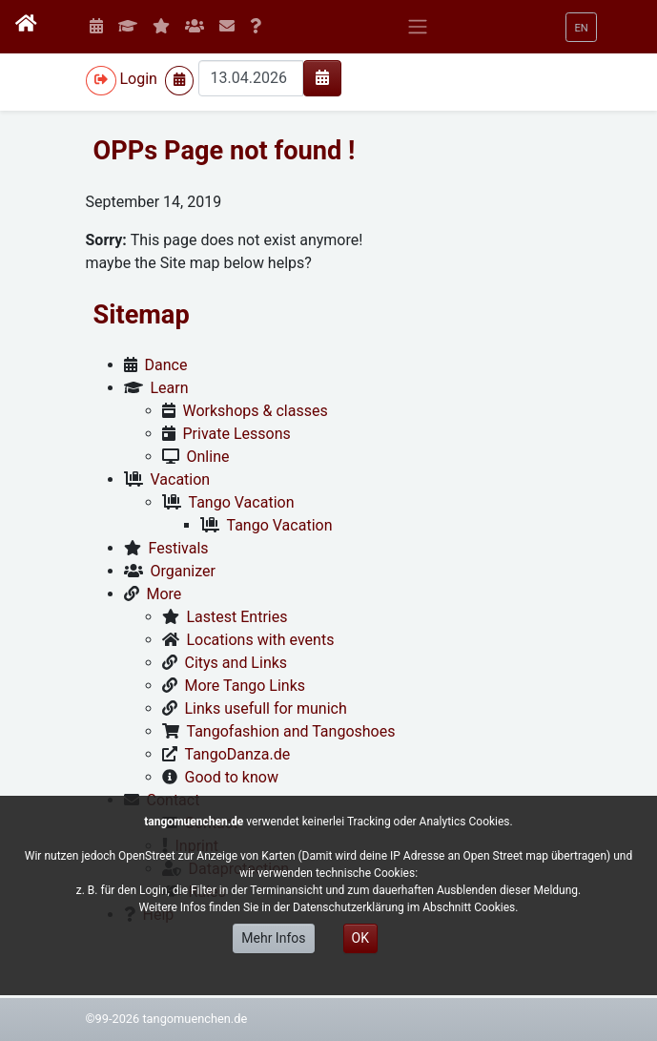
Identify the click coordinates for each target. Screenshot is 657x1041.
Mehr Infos (273, 938)
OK (360, 938)
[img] (322, 77)
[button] (580, 27)
